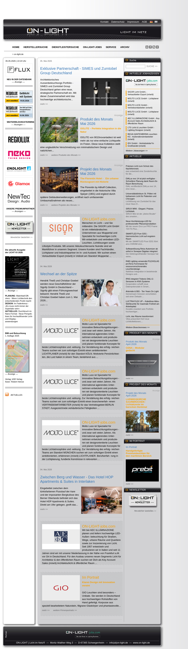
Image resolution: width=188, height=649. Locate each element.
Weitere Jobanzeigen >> (137, 151)
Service (111, 47)
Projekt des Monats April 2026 (136, 394)
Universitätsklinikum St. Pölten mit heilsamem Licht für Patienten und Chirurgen (141, 196)
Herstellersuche (36, 47)
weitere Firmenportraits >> (65, 610)
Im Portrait (90, 577)
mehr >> (44, 104)
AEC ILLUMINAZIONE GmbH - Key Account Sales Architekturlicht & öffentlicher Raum (144, 121)
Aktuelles (16, 395)
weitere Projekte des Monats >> (65, 205)
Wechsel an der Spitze (58, 274)
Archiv (124, 47)
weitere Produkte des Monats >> (65, 155)
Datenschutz (117, 21)
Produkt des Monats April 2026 (136, 343)
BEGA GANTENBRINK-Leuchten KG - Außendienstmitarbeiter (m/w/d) (142, 136)
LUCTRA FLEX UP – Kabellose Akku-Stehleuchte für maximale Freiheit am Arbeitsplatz (142, 304)
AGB (144, 21)
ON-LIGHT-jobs (92, 47)
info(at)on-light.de (118, 642)
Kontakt (104, 21)
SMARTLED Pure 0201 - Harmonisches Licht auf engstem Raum (140, 236)
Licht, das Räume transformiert (139, 316)
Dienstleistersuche (65, 47)
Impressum (133, 21)
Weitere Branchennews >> (137, 327)
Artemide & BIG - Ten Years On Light (142, 291)
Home (15, 47)
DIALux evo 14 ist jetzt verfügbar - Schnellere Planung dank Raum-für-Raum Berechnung (142, 181)
